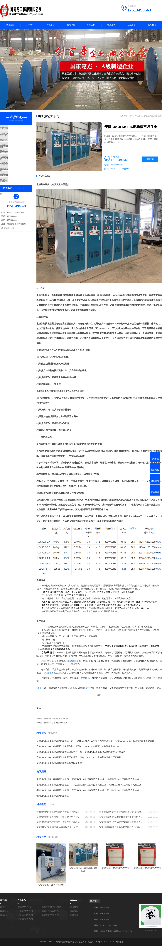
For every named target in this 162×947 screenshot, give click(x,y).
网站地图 (119, 943)
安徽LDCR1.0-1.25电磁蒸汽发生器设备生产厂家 (59, 753)
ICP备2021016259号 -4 (105, 943)
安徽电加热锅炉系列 (15, 193)
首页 (131, 117)
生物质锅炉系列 (13, 130)
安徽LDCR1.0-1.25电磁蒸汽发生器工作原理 (56, 758)
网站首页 (10, 25)
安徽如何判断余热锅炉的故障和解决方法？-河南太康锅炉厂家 (121, 823)
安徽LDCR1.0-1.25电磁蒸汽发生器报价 (94, 742)
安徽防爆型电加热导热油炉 (55, 724)
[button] (69, 169)
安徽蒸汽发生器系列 (15, 153)
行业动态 (74, 912)
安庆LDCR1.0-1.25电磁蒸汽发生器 (88, 791)
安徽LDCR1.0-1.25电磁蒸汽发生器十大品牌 (105, 753)
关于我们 (30, 25)
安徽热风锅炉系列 (14, 177)
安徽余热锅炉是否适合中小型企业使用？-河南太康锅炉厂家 (58, 818)
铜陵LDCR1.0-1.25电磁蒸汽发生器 (52, 791)
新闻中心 (71, 25)
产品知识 (74, 916)
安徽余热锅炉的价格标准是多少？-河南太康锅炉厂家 (121, 813)
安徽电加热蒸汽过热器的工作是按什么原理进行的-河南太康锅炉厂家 (58, 823)
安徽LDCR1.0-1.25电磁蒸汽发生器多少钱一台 (97, 747)
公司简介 (4, 908)
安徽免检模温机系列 (15, 201)
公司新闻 (74, 908)
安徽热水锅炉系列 (14, 146)
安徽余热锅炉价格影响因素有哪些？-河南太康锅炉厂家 (58, 813)
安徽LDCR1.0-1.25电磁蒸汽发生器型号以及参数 (59, 764)
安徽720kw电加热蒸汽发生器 (56, 720)
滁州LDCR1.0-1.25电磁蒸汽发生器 (52, 797)
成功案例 (91, 25)
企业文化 (4, 912)
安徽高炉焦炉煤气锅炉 (16, 138)
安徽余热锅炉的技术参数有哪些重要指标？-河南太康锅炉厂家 (121, 818)
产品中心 (50, 25)
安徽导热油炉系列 (14, 161)
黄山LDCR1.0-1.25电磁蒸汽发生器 (123, 791)
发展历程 (4, 916)
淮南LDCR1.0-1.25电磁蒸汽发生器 (52, 786)
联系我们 (152, 25)
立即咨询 (150, 160)
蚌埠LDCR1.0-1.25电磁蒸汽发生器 (123, 780)
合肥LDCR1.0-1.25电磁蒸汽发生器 (52, 780)
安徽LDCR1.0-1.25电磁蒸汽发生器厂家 (54, 742)
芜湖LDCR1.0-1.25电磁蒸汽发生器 (88, 780)
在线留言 (131, 25)
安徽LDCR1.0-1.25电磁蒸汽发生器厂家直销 (100, 758)
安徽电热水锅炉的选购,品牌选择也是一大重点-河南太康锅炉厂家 (58, 828)
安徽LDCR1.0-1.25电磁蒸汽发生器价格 (54, 747)
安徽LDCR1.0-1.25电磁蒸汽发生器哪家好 (134, 742)
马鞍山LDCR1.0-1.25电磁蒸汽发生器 (89, 786)
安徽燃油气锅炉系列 (15, 169)
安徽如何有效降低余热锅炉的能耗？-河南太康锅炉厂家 (121, 828)
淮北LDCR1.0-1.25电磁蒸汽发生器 (125, 786)
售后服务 (111, 25)
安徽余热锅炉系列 (14, 185)
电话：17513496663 (102, 915)
